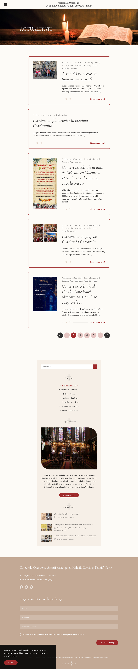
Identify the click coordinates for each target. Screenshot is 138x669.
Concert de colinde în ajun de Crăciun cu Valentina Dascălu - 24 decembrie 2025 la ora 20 (82, 175)
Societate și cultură (91, 62)
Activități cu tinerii (69, 68)
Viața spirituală (76, 65)
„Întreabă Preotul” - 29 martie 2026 (66, 514)
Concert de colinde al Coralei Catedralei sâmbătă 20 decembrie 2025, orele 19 (79, 294)
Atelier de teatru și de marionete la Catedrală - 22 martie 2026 (75, 536)
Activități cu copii (91, 65)
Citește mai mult (97, 99)
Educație (65, 65)
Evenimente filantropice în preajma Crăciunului (60, 123)
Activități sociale (60, 115)
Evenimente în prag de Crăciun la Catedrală (79, 239)
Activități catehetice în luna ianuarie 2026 (79, 76)
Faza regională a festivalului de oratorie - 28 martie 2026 (73, 525)
